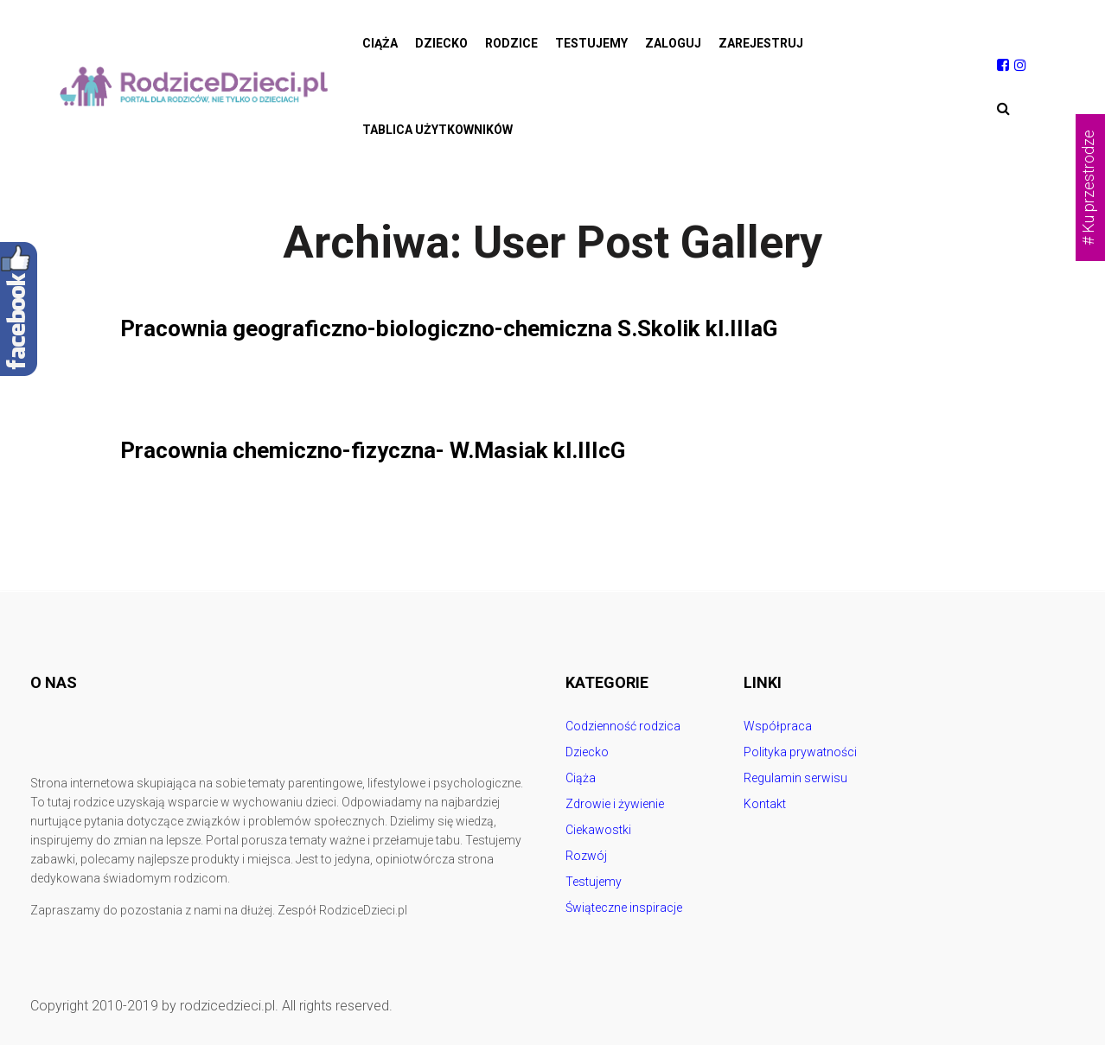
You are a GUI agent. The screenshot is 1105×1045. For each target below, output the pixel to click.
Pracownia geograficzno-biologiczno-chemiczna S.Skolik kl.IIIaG (473, 328)
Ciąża (380, 43)
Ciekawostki (598, 830)
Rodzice (511, 43)
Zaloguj (673, 43)
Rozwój (586, 856)
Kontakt (765, 804)
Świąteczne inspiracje (623, 907)
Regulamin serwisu (795, 778)
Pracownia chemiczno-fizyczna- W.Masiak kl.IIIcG (393, 450)
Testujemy (591, 43)
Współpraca (778, 726)
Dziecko (441, 43)
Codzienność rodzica (622, 726)
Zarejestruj (761, 43)
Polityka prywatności (800, 752)
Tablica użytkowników (437, 130)
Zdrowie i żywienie (614, 804)
